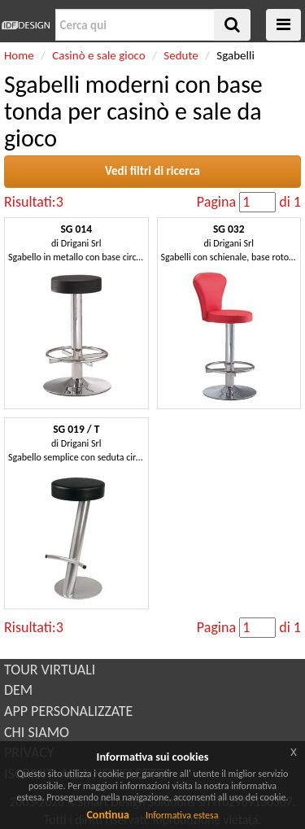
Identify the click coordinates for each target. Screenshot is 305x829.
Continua (107, 815)
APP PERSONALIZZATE (68, 711)
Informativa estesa (182, 815)
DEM (18, 690)
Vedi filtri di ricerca (152, 171)
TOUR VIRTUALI (49, 669)
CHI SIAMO (36, 732)
